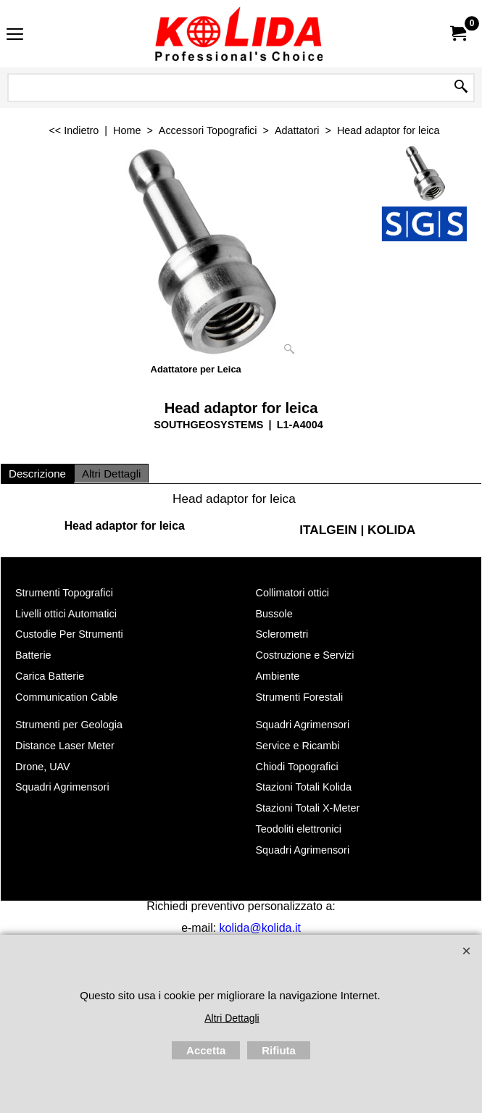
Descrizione (37, 473)
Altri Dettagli (111, 473)
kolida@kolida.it (260, 928)
